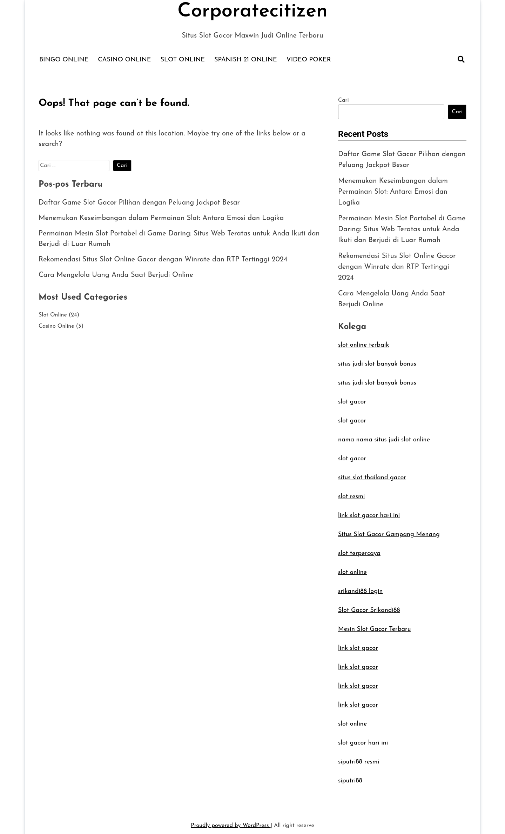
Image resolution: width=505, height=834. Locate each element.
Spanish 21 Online (245, 59)
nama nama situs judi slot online (384, 435)
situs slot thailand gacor (372, 473)
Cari (343, 100)
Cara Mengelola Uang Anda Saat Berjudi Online (116, 275)
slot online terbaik (363, 340)
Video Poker (309, 59)
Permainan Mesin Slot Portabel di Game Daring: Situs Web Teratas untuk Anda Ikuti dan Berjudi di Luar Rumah (402, 227)
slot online (352, 568)
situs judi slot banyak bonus (377, 359)
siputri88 (350, 776)
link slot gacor (358, 643)
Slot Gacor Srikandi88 (369, 605)
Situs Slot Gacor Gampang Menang (389, 530)
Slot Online (183, 59)
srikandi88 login (360, 586)
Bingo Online (63, 59)
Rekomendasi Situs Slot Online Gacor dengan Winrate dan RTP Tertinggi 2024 (163, 259)
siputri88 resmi (358, 757)
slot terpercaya (359, 549)
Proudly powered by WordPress (230, 821)
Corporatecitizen (252, 11)
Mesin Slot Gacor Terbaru (374, 624)
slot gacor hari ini (363, 738)
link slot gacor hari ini (369, 511)
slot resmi (351, 492)
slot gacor (352, 397)
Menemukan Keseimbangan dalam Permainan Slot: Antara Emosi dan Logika (161, 218)
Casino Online (124, 59)
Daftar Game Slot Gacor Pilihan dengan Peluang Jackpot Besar (139, 203)
